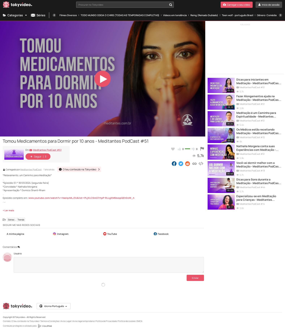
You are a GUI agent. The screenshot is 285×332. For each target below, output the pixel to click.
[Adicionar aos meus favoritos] (173, 149)
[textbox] (121, 5)
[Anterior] (54, 15)
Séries (38, 15)
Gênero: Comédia (267, 15)
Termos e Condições (49, 321)
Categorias (15, 15)
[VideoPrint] (45, 326)
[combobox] (125, 5)
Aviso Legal (66, 321)
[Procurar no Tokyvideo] (171, 5)
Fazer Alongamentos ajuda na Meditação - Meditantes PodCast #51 (258, 98)
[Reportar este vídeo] (202, 149)
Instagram (61, 234)
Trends (21, 219)
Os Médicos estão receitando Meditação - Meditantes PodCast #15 (258, 131)
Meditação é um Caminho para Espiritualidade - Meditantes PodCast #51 (256, 115)
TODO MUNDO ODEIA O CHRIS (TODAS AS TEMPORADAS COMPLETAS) (120, 15)
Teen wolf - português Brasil (237, 15)
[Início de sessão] (269, 5)
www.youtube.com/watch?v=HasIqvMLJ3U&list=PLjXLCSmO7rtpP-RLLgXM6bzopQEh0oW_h (81, 197)
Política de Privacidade (106, 321)
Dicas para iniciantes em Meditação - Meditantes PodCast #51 (258, 81)
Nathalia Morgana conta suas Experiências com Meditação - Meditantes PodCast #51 (256, 148)
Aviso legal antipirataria (83, 321)
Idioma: (53, 306)
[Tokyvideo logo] (17, 5)
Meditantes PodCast (31, 170)
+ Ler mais (8, 210)
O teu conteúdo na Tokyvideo (25, 321)
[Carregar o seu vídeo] (237, 5)
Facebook (161, 234)
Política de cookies (126, 321)
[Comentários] (109, 265)
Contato (7, 321)
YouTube (110, 234)
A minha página (13, 234)
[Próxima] (280, 15)
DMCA (139, 321)
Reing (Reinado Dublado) (204, 15)
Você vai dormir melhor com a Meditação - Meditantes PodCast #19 (258, 165)
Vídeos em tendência (175, 15)
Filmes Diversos (68, 15)
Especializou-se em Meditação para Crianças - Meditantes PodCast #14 (256, 198)
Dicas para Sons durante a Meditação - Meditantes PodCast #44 (258, 181)
